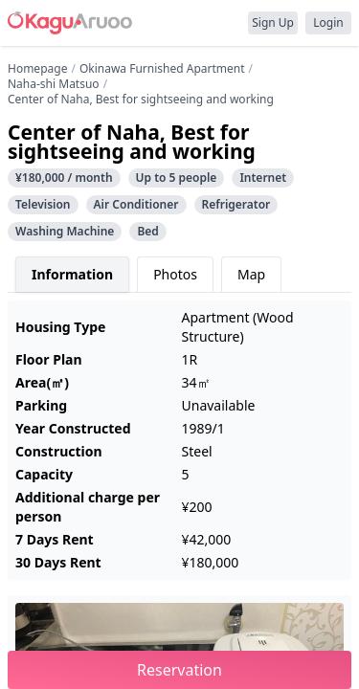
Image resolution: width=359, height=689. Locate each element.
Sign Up (273, 22)
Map (251, 274)
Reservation (179, 669)
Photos (175, 274)
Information (72, 274)
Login (328, 22)
